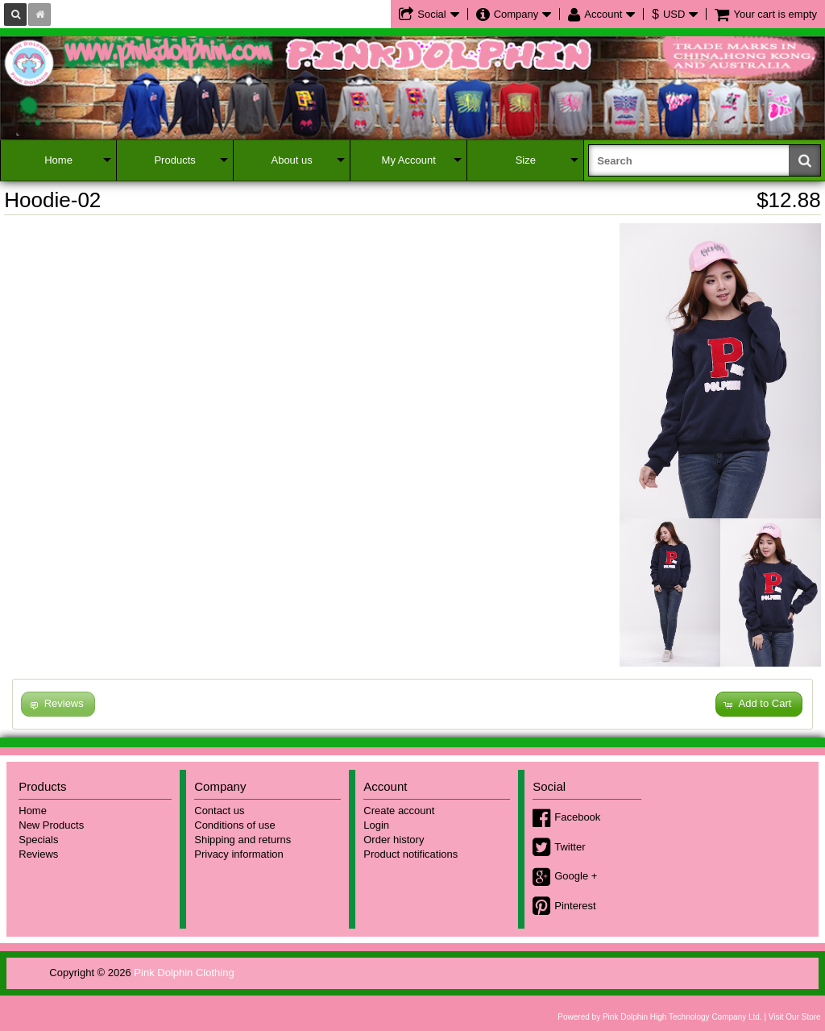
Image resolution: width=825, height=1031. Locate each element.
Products (174, 160)
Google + (575, 876)
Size (526, 160)
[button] (758, 704)
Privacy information (239, 854)
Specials (38, 840)
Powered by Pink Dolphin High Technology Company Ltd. (659, 1016)
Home (58, 160)
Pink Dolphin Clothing (184, 973)
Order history (393, 840)
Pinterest (574, 906)
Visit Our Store (795, 1016)
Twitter (569, 847)
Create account (398, 810)
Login (376, 825)
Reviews (38, 854)
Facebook (577, 817)
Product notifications (410, 854)
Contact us (219, 810)
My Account (409, 160)
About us (291, 160)
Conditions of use (234, 825)
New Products (51, 825)
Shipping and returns (242, 840)
